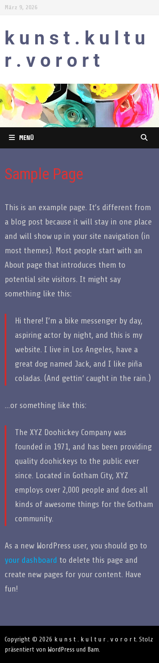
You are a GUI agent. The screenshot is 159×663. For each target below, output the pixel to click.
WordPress (61, 649)
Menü (21, 138)
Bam (93, 649)
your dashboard (31, 560)
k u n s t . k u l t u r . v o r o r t (75, 49)
